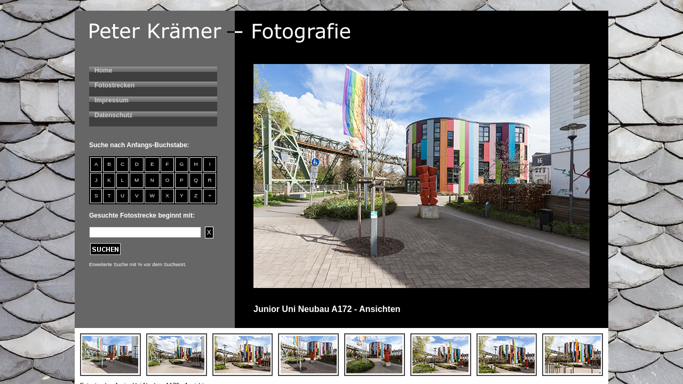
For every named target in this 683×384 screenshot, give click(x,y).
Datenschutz (113, 115)
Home (103, 70)
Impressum (111, 100)
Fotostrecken (114, 85)
